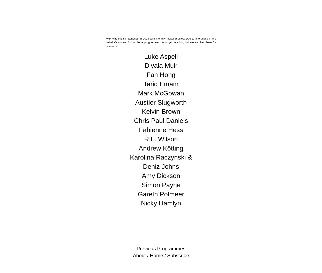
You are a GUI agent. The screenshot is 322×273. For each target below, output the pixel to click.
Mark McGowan (161, 93)
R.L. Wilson (161, 139)
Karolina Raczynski (158, 157)
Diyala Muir (161, 65)
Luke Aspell (161, 56)
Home (156, 255)
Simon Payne (161, 185)
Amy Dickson (161, 175)
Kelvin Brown (161, 111)
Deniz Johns (161, 166)
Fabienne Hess (161, 130)
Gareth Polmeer (161, 194)
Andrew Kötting (161, 148)
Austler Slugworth (161, 102)
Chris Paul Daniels (161, 120)
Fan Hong (161, 74)
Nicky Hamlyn (161, 203)
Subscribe (178, 255)
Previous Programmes (161, 248)
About (139, 255)
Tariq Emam (161, 84)
